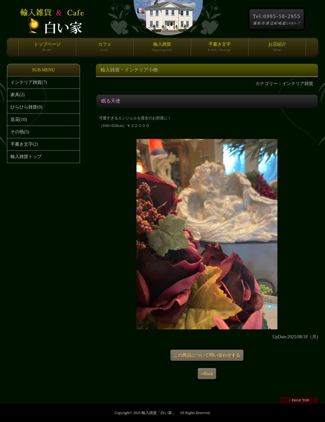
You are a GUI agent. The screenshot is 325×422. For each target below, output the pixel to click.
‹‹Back (207, 373)
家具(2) (17, 94)
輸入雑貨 (162, 49)
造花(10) (18, 119)
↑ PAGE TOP (299, 400)
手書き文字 (219, 49)
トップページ (47, 49)
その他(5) (19, 131)
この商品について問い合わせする (207, 355)
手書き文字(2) (24, 144)
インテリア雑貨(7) (28, 82)
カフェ (104, 49)
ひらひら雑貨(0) (26, 107)
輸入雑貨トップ (26, 156)
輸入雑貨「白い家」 (159, 413)
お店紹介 (277, 49)
